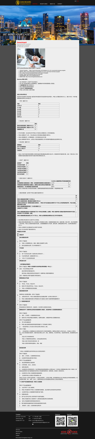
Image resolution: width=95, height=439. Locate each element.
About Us (52, 4)
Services (35, 4)
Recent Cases (43, 4)
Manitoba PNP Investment (23, 45)
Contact (60, 4)
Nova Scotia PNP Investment (24, 44)
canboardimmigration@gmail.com (41, 422)
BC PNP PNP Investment (23, 46)
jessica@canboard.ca (37, 420)
